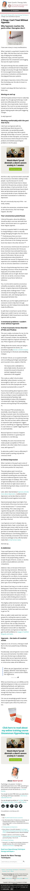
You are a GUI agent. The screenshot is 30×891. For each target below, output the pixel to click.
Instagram (5, 802)
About (12, 871)
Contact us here (8, 878)
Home (3, 869)
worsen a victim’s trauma (20, 350)
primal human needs (14, 540)
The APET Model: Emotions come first (14, 817)
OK (12, 889)
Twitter (16, 802)
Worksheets (22, 869)
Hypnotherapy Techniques (21, 15)
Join (8, 871)
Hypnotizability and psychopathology (12, 836)
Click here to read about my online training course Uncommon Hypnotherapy (15, 730)
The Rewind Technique (8, 840)
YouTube (20, 800)
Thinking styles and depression (10, 827)
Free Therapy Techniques (12, 869)
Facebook (23, 802)
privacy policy (19, 878)
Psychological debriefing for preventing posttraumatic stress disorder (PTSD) (16, 831)
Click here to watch (15, 169)
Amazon (11, 802)
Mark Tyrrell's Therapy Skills (17, 2)
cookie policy (6, 889)
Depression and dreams (8, 845)
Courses (4, 871)
